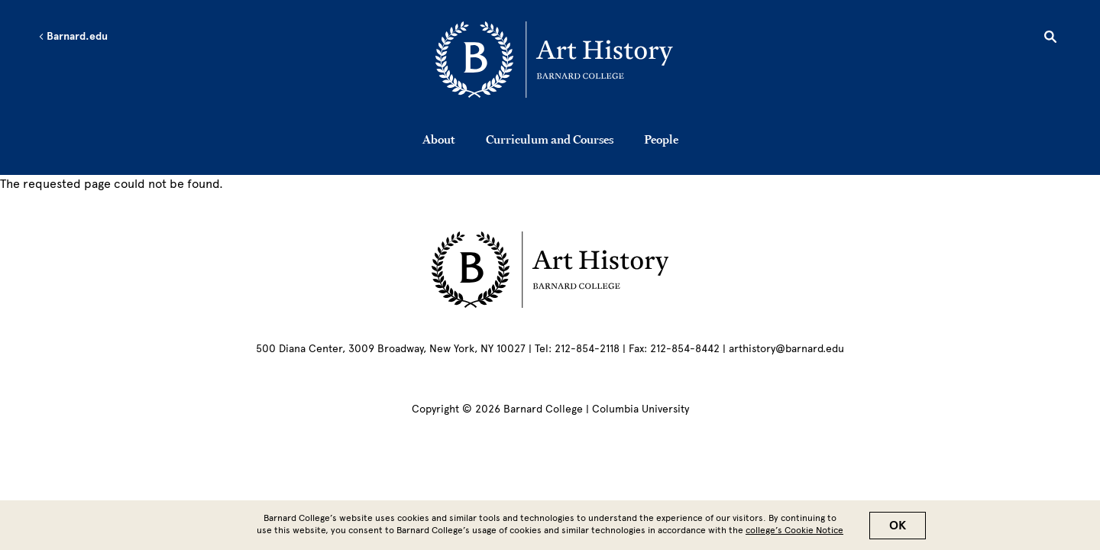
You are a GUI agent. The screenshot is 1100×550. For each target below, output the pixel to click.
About (438, 139)
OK (897, 529)
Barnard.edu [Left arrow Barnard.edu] (73, 37)
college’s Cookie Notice (794, 534)
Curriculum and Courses (549, 139)
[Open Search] (1050, 39)
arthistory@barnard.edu (786, 348)
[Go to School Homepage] (554, 62)
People (661, 139)
